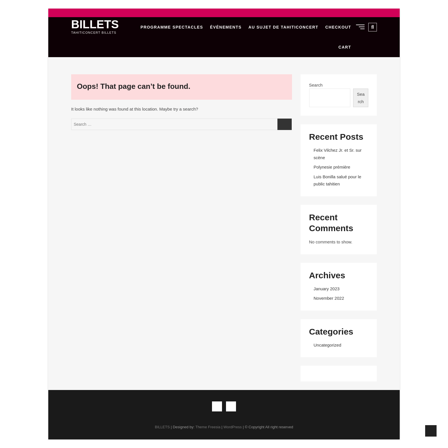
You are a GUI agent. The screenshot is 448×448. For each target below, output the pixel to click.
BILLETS (95, 24)
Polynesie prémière (332, 167)
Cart (345, 47)
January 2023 (327, 288)
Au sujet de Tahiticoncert (284, 27)
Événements (225, 27)
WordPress (232, 427)
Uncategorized (327, 345)
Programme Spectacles (172, 27)
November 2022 (329, 298)
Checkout (338, 27)
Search (316, 85)
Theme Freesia (207, 427)
